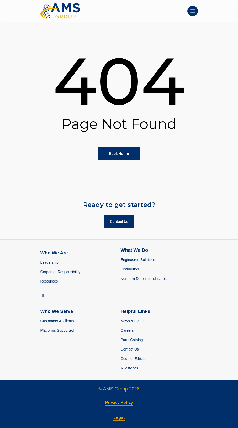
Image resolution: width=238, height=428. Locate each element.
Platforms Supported (57, 330)
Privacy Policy (119, 402)
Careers (127, 330)
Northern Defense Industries (144, 278)
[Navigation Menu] (192, 11)
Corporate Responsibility (60, 272)
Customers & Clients (57, 321)
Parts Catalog (132, 340)
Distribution (130, 269)
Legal (119, 417)
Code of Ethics (133, 359)
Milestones (129, 368)
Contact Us (130, 349)
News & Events (133, 321)
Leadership (49, 262)
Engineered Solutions (138, 260)
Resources (49, 281)
